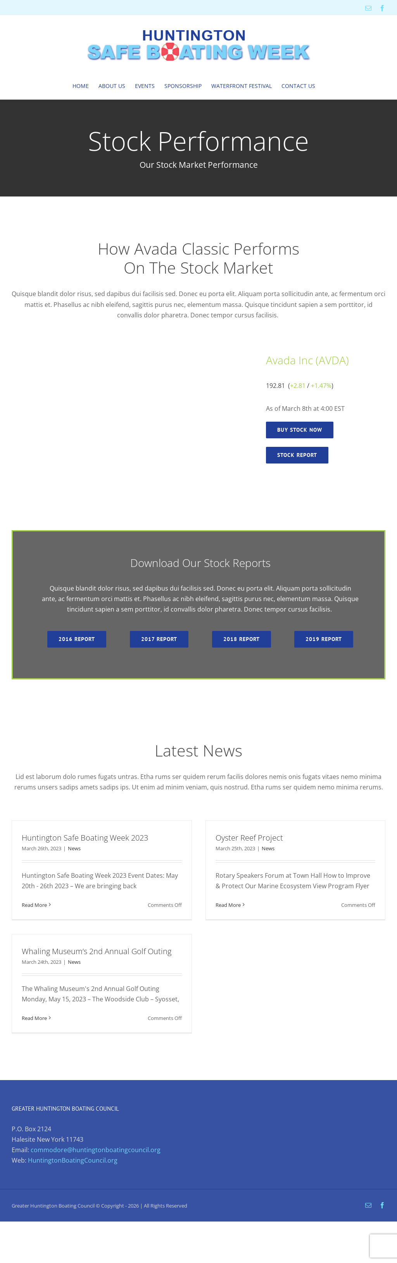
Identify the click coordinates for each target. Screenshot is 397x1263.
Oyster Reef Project (249, 837)
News (74, 848)
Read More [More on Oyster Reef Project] (228, 904)
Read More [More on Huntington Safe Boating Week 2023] (34, 904)
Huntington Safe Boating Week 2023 (85, 837)
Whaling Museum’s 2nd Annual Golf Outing (96, 951)
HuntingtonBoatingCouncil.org (72, 1160)
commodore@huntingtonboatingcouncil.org (96, 1150)
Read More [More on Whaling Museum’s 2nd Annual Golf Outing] (34, 1018)
